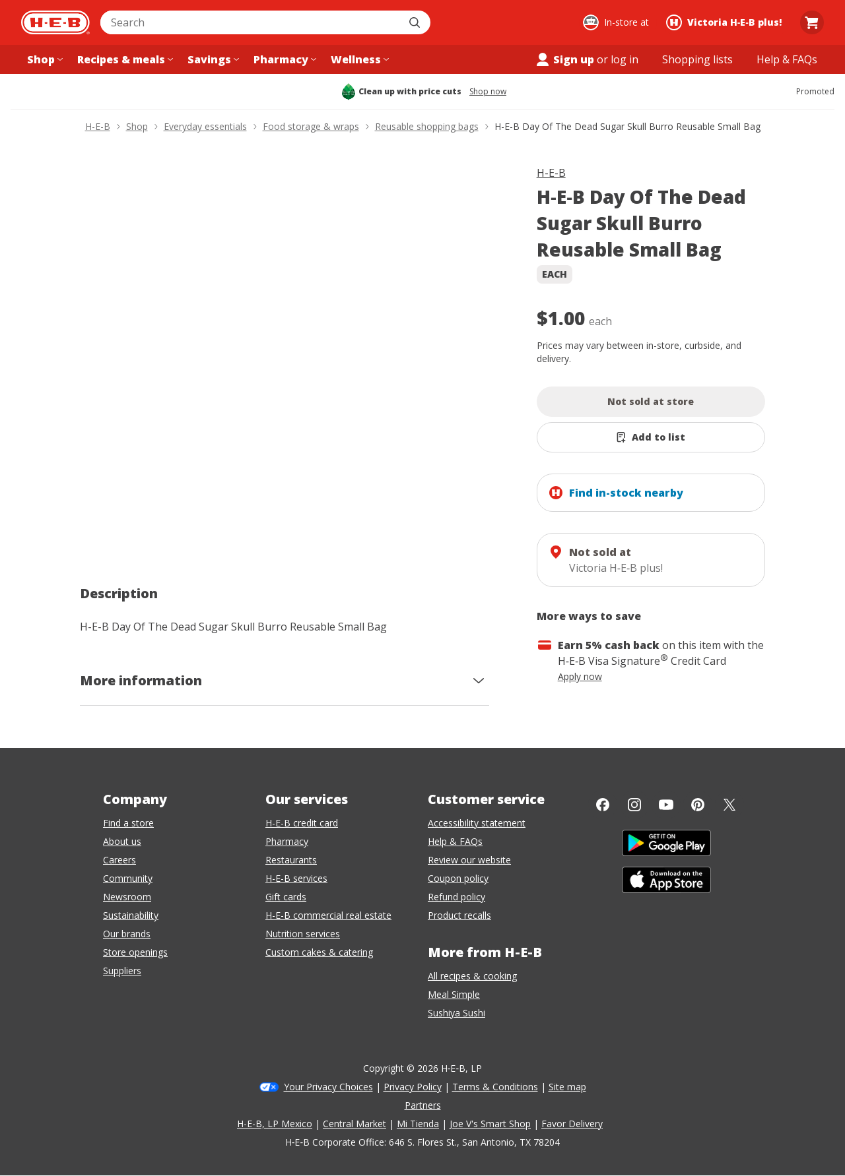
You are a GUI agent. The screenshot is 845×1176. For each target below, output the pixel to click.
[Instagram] (634, 804)
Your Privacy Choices (328, 1086)
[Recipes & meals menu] (123, 59)
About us (122, 841)
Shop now (487, 91)
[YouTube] (666, 804)
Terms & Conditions (495, 1086)
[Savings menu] (212, 59)
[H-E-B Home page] (55, 22)
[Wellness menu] (358, 59)
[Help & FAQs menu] (787, 59)
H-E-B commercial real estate (328, 915)
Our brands (127, 933)
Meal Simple (454, 994)
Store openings (135, 952)
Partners (423, 1105)
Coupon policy (458, 878)
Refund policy (456, 896)
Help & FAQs (455, 841)
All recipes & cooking (472, 976)
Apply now (580, 676)
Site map (567, 1086)
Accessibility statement (476, 823)
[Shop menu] (43, 59)
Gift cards (285, 896)
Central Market (354, 1123)
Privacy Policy (413, 1086)
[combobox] (250, 22)
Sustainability (130, 915)
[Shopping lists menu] (697, 59)
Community (127, 878)
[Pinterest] (697, 804)
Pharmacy (286, 841)
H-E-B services (296, 878)
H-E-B (551, 173)
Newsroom (127, 896)
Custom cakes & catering (319, 952)
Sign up (564, 59)
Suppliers (122, 970)
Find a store (128, 823)
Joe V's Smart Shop (490, 1123)
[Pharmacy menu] (284, 59)
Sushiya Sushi (456, 1012)
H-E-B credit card (301, 823)
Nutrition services (302, 933)
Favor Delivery (572, 1123)
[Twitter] (729, 804)
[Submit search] (415, 22)
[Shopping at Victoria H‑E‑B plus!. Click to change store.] (726, 22)
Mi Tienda (418, 1123)
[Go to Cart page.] (812, 22)
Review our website (469, 859)
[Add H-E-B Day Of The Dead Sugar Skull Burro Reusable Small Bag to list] (651, 437)
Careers (119, 859)
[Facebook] (602, 804)
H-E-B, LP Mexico (274, 1123)
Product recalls (459, 915)
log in (624, 59)
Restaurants (291, 859)
